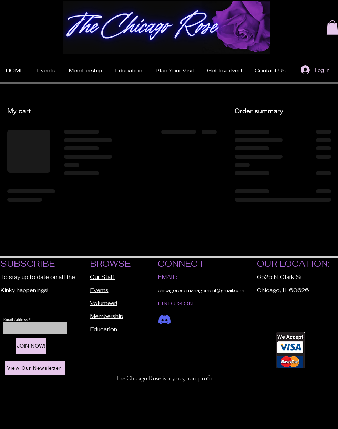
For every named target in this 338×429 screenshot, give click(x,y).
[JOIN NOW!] (31, 346)
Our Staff (102, 277)
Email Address (16, 319)
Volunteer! (103, 303)
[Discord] (164, 319)
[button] (175, 67)
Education (103, 329)
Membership (106, 316)
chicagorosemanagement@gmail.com (201, 290)
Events (99, 290)
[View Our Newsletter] (35, 368)
